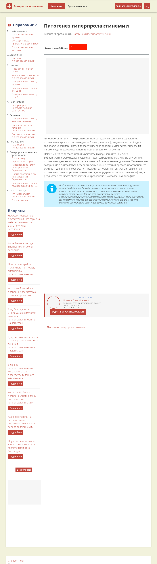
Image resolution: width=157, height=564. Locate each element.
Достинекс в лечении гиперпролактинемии (23, 135)
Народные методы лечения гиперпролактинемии (23, 127)
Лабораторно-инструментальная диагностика (22, 108)
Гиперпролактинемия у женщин (24, 89)
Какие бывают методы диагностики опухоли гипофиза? (20, 247)
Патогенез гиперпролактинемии (23, 59)
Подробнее (16, 234)
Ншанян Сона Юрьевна (76, 300)
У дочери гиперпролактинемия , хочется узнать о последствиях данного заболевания (21, 371)
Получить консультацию (128, 6)
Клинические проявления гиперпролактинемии (26, 76)
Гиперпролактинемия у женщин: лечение (24, 120)
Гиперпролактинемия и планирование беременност (24, 167)
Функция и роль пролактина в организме (25, 42)
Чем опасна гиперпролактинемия (23, 146)
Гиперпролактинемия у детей (24, 96)
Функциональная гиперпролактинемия (23, 195)
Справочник (22, 24)
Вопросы (16, 210)
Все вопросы (24, 469)
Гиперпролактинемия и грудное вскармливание (25, 184)
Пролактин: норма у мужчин (22, 36)
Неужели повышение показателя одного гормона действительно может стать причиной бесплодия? (24, 222)
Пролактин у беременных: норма (22, 160)
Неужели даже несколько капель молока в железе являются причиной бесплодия (22, 446)
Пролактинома (20, 200)
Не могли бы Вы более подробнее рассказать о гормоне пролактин (22, 292)
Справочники (56, 6)
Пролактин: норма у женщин (22, 49)
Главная (48, 34)
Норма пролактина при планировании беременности (24, 176)
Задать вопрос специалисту (68, 311)
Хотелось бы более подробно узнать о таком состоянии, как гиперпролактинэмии (22, 397)
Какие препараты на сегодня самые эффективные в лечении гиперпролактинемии (22, 422)
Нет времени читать (78, 47)
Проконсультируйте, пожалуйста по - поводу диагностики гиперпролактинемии (21, 269)
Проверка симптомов (77, 6)
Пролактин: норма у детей (22, 70)
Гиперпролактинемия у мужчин (24, 83)
